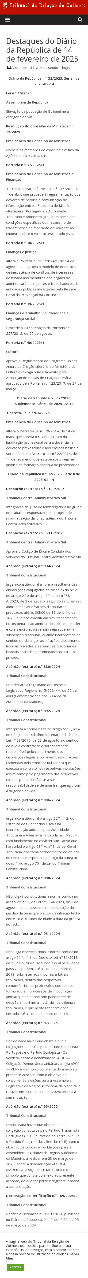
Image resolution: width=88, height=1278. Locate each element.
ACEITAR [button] (15, 1267)
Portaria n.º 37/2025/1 (25, 164)
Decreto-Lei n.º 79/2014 (39, 431)
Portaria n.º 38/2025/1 (25, 242)
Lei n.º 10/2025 (19, 93)
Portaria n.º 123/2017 (47, 383)
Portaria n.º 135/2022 (56, 188)
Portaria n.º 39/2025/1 (25, 303)
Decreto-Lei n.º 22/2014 (51, 453)
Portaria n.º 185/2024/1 (38, 261)
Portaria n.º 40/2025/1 (25, 342)
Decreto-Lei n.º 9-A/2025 (28, 412)
